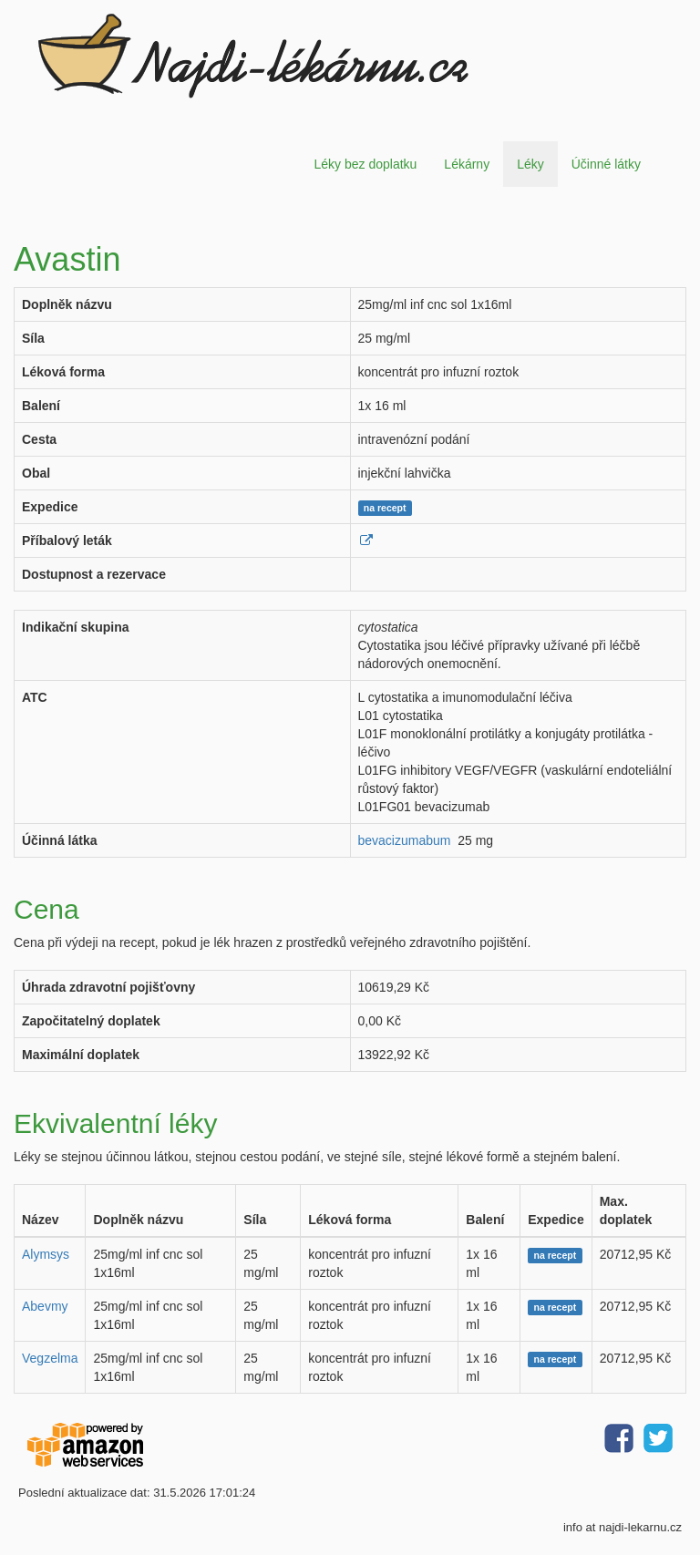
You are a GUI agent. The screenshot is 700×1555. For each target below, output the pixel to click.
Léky (530, 164)
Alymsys (45, 1254)
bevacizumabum (404, 840)
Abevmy (45, 1306)
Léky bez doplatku (365, 164)
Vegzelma (49, 1358)
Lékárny (466, 164)
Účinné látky (606, 164)
